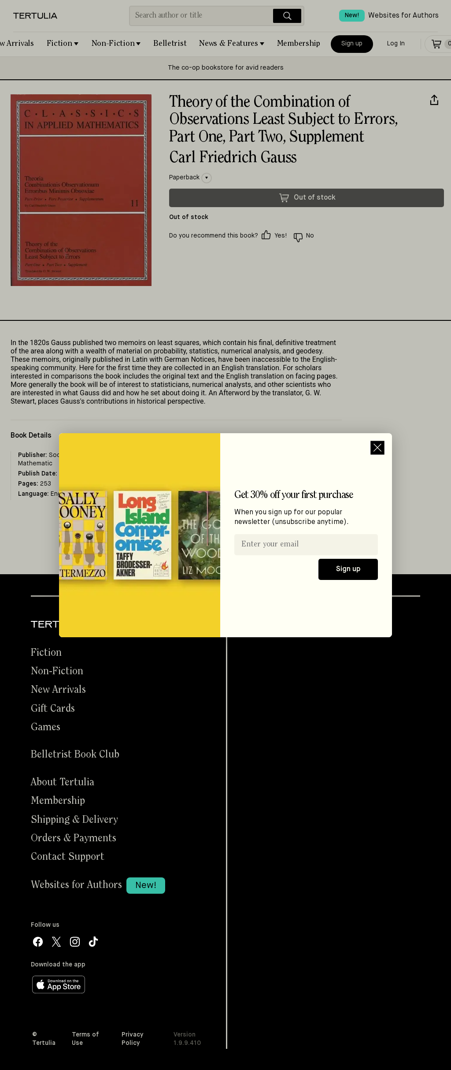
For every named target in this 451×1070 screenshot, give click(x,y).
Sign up (348, 569)
